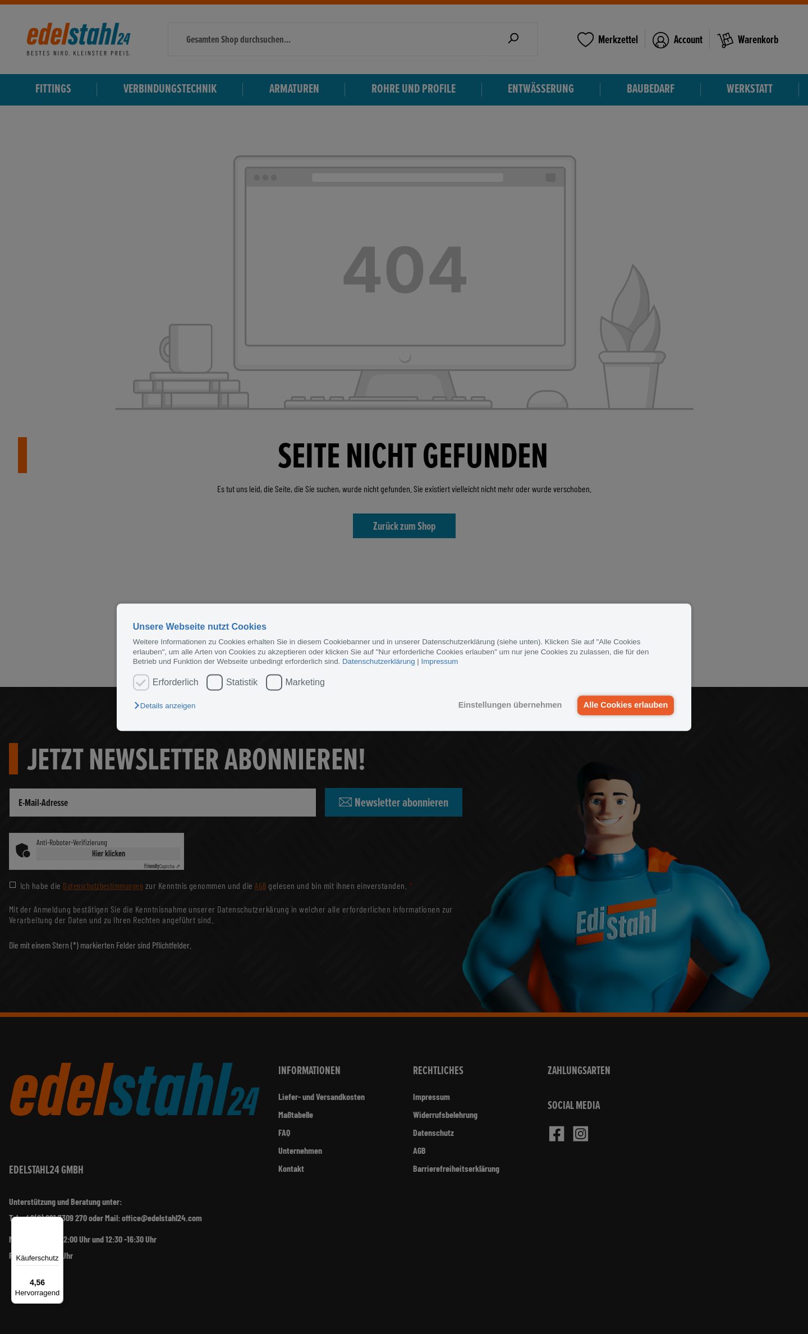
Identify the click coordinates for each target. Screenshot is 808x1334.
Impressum (439, 661)
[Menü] (56, 1223)
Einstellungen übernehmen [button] (509, 705)
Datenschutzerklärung (378, 661)
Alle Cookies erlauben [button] (625, 705)
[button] (167, 706)
